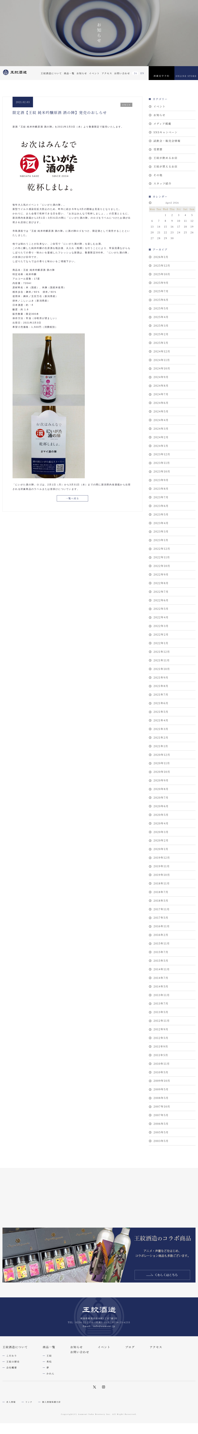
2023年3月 (161, 553)
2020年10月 (161, 808)
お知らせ (82, 73)
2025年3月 (161, 335)
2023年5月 (161, 535)
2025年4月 (161, 326)
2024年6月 (161, 417)
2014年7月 (160, 1026)
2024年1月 (160, 462)
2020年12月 (161, 790)
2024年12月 (161, 362)
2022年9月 (161, 599)
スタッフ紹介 (162, 188)
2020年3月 (161, 872)
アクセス (107, 73)
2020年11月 (161, 799)
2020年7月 (161, 835)
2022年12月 (161, 572)
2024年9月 (161, 390)
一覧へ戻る (72, 498)
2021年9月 (160, 708)
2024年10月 (161, 381)
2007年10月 (161, 1163)
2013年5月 (160, 1063)
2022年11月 (161, 581)
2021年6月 (160, 735)
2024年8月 (161, 399)
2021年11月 (161, 690)
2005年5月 (161, 1190)
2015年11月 (161, 990)
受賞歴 (158, 152)
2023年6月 (161, 526)
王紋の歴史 (13, 1422)
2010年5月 (160, 1126)
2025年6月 (161, 308)
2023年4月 (161, 544)
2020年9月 (161, 817)
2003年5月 (161, 1199)
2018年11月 (161, 926)
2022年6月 (161, 626)
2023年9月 (161, 499)
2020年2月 (161, 881)
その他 (158, 179)
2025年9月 (161, 290)
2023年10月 (161, 490)
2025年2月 (161, 344)
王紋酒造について (51, 73)
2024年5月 (161, 426)
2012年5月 (160, 1090)
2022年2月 (161, 662)
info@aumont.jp (104, 1387)
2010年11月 (161, 1117)
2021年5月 (160, 744)
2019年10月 (161, 917)
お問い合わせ (122, 73)
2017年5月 (160, 963)
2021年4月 (160, 753)
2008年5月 (161, 1154)
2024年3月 (161, 444)
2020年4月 (161, 863)
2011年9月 (160, 1099)
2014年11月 (161, 1017)
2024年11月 (161, 371)
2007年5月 (161, 1172)
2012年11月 (161, 1072)
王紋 (49, 1416)
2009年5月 (161, 1145)
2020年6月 (161, 844)
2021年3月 (160, 763)
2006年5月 (161, 1181)
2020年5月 (161, 854)
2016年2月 (160, 981)
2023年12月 (161, 471)
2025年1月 (160, 353)
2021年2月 (160, 772)
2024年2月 (161, 453)
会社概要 (11, 1428)
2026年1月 (160, 262)
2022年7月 (161, 617)
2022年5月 (161, 635)
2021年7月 (160, 726)
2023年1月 (160, 562)
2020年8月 (161, 826)
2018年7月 (160, 935)
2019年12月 (161, 899)
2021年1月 (160, 781)
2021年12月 (161, 681)
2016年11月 (161, 972)
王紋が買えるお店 (165, 170)
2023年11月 (161, 481)
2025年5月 (161, 317)
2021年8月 (160, 717)
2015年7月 (160, 999)
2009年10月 (161, 1135)
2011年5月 (160, 1108)
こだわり (11, 1416)
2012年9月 (160, 1081)
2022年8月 (161, 608)
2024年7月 (161, 408)
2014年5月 (160, 1035)
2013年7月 (160, 1054)
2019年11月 (161, 908)
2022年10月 (161, 590)
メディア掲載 (162, 125)
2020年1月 (160, 890)
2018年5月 (160, 944)
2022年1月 (160, 672)
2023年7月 (161, 517)
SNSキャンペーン (165, 134)
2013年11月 (161, 1045)
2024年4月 (161, 435)
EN (142, 73)
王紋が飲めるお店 (165, 161)
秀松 (49, 1422)
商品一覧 (69, 73)
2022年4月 (161, 644)
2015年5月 (160, 1008)
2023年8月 (161, 508)
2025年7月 (161, 299)
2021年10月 (161, 699)
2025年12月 (161, 271)
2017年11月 (161, 954)
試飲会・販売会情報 (167, 143)
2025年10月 (161, 280)
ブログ (130, 1408)
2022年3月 (161, 653)
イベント (94, 73)
